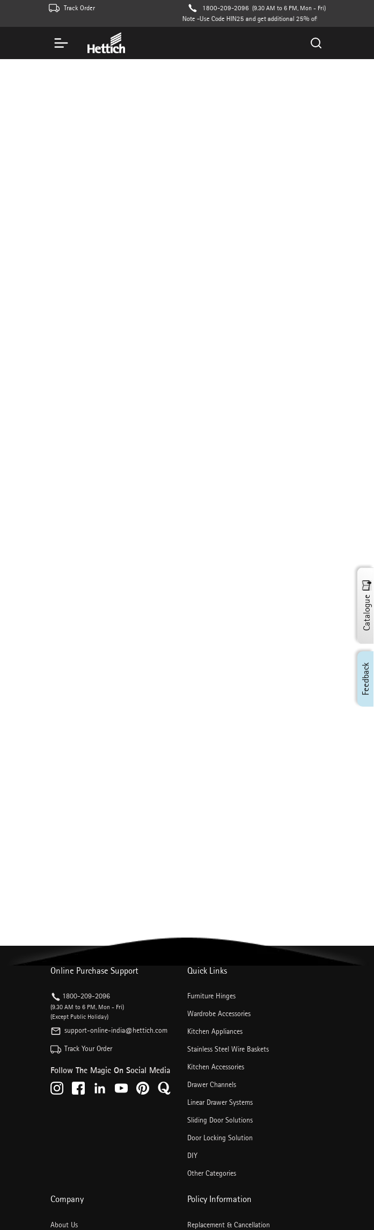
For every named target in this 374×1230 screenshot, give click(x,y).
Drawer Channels (211, 1084)
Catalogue (366, 606)
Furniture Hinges (211, 995)
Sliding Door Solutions (220, 1120)
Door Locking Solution (220, 1137)
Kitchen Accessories (215, 1066)
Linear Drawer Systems (220, 1102)
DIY (192, 1155)
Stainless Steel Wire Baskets (228, 1049)
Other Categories (211, 1173)
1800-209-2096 (225, 8)
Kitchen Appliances (215, 1031)
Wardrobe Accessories (219, 1013)
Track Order (79, 8)
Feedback (365, 679)
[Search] (317, 43)
